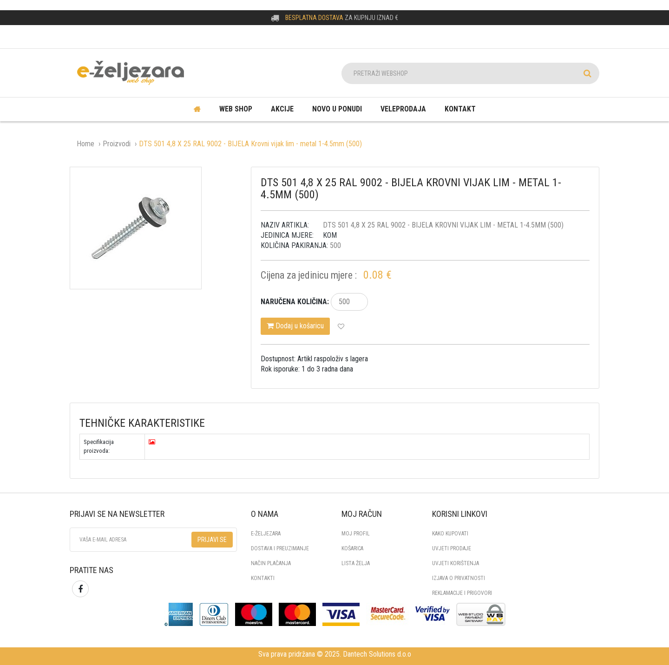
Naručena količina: (295, 301)
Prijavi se (212, 539)
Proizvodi (117, 143)
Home (85, 143)
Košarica (352, 548)
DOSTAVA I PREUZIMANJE (280, 548)
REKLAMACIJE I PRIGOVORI (462, 593)
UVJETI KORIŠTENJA (455, 563)
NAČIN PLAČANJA (271, 563)
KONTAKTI (263, 578)
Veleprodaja (403, 108)
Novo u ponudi (337, 108)
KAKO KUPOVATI (450, 533)
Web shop (235, 108)
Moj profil (355, 533)
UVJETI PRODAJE (451, 548)
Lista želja (355, 563)
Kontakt (460, 108)
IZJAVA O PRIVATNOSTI (458, 578)
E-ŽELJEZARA (266, 533)
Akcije (282, 108)
